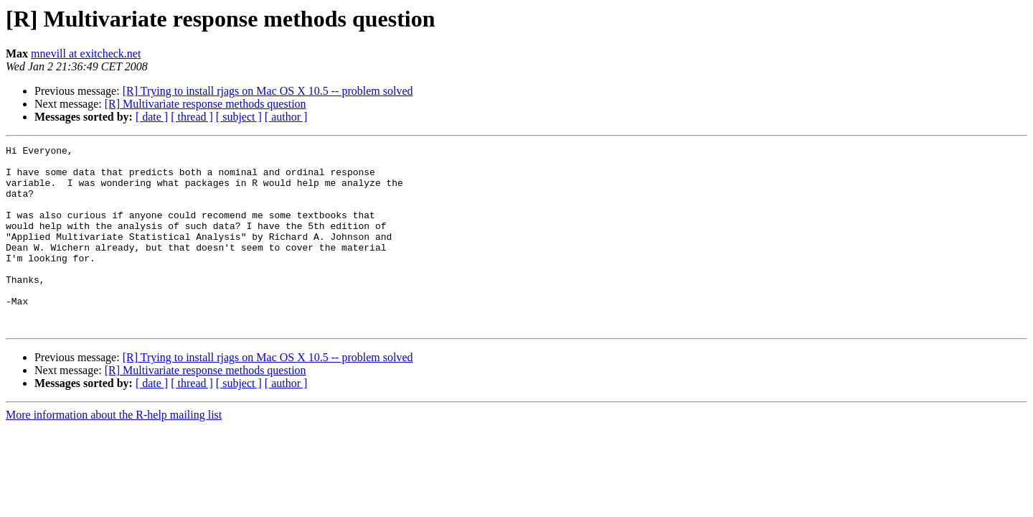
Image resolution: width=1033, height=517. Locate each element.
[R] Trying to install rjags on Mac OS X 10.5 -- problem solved (268, 91)
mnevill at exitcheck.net (86, 53)
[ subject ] (239, 117)
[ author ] (286, 117)
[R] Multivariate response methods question (205, 104)
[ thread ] (192, 117)
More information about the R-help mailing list (114, 451)
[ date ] (152, 117)
